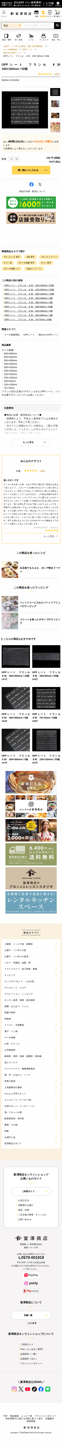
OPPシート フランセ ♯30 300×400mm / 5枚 (27, 302)
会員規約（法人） (28, 1358)
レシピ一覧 (26, 1416)
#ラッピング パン (49, 257)
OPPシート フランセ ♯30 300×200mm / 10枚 (28, 294)
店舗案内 (49, 1418)
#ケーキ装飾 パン (12, 269)
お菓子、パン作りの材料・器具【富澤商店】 (23, 46)
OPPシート (27, 49)
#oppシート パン (34, 269)
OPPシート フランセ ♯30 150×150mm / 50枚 (28, 285)
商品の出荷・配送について (31, 191)
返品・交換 (22, 1210)
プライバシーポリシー (30, 1363)
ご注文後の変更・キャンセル (31, 1214)
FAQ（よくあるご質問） (31, 1349)
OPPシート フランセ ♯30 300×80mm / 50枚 (27, 306)
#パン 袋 (8, 263)
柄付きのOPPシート (12, 53)
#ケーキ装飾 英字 (26, 263)
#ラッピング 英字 (12, 257)
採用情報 (31, 1421)
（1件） (56, 74)
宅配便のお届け (24, 1205)
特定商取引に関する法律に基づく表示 (24, 1418)
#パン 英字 (46, 263)
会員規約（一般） (28, 1354)
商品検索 (14, 1416)
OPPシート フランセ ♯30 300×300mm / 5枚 (27, 298)
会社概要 (31, 1323)
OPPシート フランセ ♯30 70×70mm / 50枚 (27, 319)
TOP (5, 1416)
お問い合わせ (23, 1219)
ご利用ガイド (25, 1344)
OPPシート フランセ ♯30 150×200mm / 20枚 (28, 289)
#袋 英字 (30, 257)
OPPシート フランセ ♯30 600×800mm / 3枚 (27, 315)
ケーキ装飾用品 (10, 49)
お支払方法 (22, 1200)
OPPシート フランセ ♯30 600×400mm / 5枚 (27, 311)
